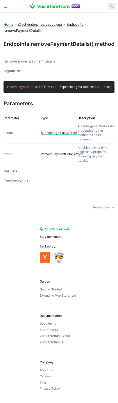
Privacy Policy (50, 388)
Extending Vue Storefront (58, 295)
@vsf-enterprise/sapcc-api (40, 24)
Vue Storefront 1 (51, 342)
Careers (45, 376)
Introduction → (103, 207)
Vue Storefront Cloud (55, 336)
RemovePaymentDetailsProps (62, 154)
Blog (43, 382)
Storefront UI (49, 329)
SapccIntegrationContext (59, 132)
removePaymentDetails (22, 30)
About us (46, 370)
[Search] (111, 6)
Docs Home (48, 323)
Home (8, 24)
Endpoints (75, 24)
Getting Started (51, 289)
